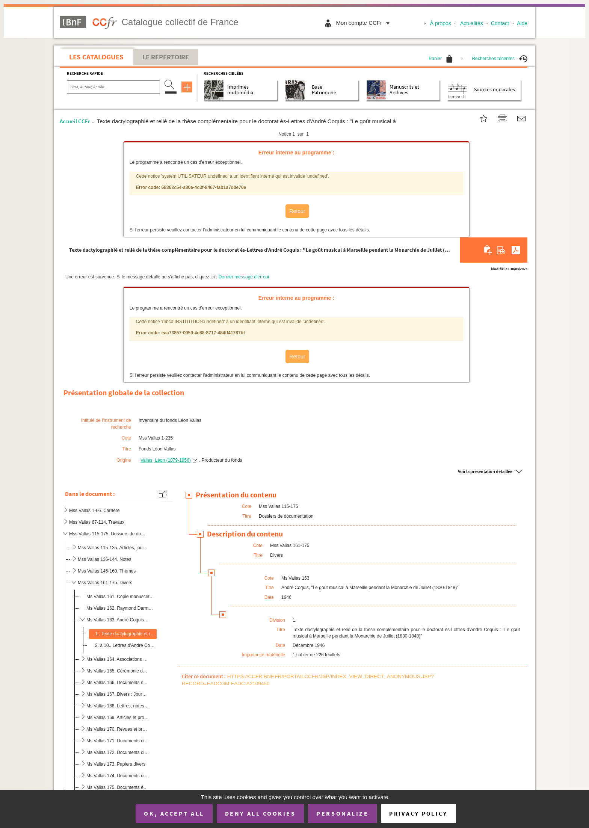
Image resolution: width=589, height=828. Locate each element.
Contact (500, 23)
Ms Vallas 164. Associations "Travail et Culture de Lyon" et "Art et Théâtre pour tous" (117, 659)
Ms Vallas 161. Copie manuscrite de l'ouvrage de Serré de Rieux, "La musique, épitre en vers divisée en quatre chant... (120, 596)
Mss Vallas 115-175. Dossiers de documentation (108, 533)
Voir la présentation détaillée (485, 471)
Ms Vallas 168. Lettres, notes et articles (117, 706)
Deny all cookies (260, 813)
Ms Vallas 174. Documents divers (117, 775)
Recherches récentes (499, 58)
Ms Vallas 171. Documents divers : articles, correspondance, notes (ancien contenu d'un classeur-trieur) (117, 740)
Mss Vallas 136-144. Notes (104, 559)
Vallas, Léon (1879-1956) (165, 460)
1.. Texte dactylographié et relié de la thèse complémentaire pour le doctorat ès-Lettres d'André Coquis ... (125, 633)
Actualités (471, 23)
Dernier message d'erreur (244, 277)
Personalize (342, 813)
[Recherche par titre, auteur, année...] (113, 87)
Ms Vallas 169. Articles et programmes (117, 717)
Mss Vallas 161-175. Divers (105, 582)
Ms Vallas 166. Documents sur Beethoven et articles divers (117, 682)
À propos (440, 23)
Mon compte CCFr (364, 23)
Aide (522, 23)
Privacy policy (418, 813)
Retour (297, 211)
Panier (441, 58)
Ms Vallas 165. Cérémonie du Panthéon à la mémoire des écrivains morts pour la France (117, 671)
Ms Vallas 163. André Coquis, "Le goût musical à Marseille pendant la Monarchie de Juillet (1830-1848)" (117, 620)
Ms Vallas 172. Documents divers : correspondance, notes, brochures (117, 752)
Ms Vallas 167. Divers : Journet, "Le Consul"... (117, 694)
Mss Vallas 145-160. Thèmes (107, 571)
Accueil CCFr (75, 121)
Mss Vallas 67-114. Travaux (96, 522)
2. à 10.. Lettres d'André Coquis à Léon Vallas (125, 645)
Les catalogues (96, 56)
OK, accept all (174, 813)
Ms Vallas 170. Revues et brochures (117, 729)
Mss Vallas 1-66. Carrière (94, 510)
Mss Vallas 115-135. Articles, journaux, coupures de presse (113, 547)
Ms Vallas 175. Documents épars (117, 787)
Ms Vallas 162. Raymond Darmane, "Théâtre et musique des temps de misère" (120, 608)
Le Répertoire (165, 57)
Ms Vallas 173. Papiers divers (115, 764)
